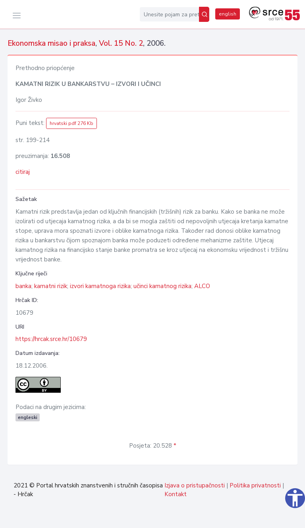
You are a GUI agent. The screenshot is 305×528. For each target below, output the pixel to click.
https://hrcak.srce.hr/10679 (51, 339)
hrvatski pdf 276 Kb (71, 123)
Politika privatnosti (255, 485)
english (227, 14)
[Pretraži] (204, 14)
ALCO (202, 286)
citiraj (22, 172)
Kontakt (175, 494)
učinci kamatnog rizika (162, 286)
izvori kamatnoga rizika (100, 286)
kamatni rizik (50, 286)
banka (23, 286)
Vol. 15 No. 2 (121, 43)
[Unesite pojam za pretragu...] (169, 14)
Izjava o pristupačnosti (194, 485)
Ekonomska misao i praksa (51, 43)
